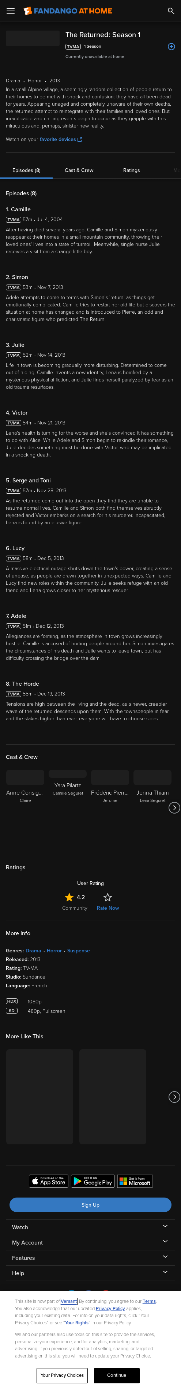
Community (74, 908)
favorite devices (61, 139)
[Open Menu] (10, 11)
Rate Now (108, 908)
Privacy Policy (110, 1309)
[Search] (171, 11)
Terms (149, 1301)
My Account (27, 1242)
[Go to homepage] (68, 11)
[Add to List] (171, 46)
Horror (54, 951)
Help (18, 1273)
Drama (33, 951)
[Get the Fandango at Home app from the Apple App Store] (49, 1182)
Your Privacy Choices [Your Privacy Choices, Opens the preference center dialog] (62, 1375)
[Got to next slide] (174, 807)
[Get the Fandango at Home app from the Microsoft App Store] (135, 1182)
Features (23, 1258)
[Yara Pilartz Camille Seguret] (67, 807)
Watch (20, 1227)
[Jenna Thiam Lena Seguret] (152, 807)
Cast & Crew (79, 170)
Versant (69, 1301)
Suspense (78, 951)
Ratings (131, 170)
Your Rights (76, 1323)
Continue (116, 1375)
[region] (90, 1339)
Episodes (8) (26, 170)
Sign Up (90, 1205)
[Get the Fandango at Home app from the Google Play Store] (93, 1182)
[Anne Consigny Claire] (25, 807)
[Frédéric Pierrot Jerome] (110, 807)
